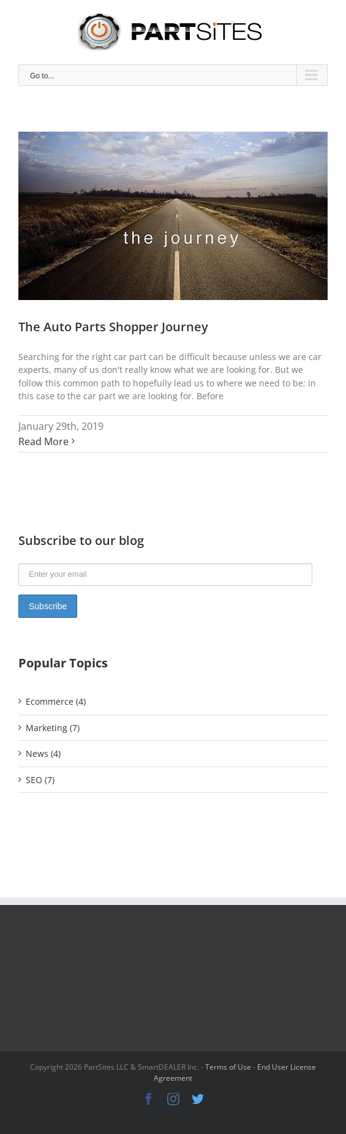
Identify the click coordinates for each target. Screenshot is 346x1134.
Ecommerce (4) (56, 701)
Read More (43, 441)
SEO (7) (40, 780)
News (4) (43, 753)
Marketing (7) (53, 728)
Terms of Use (228, 1067)
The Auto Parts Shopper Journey (113, 326)
